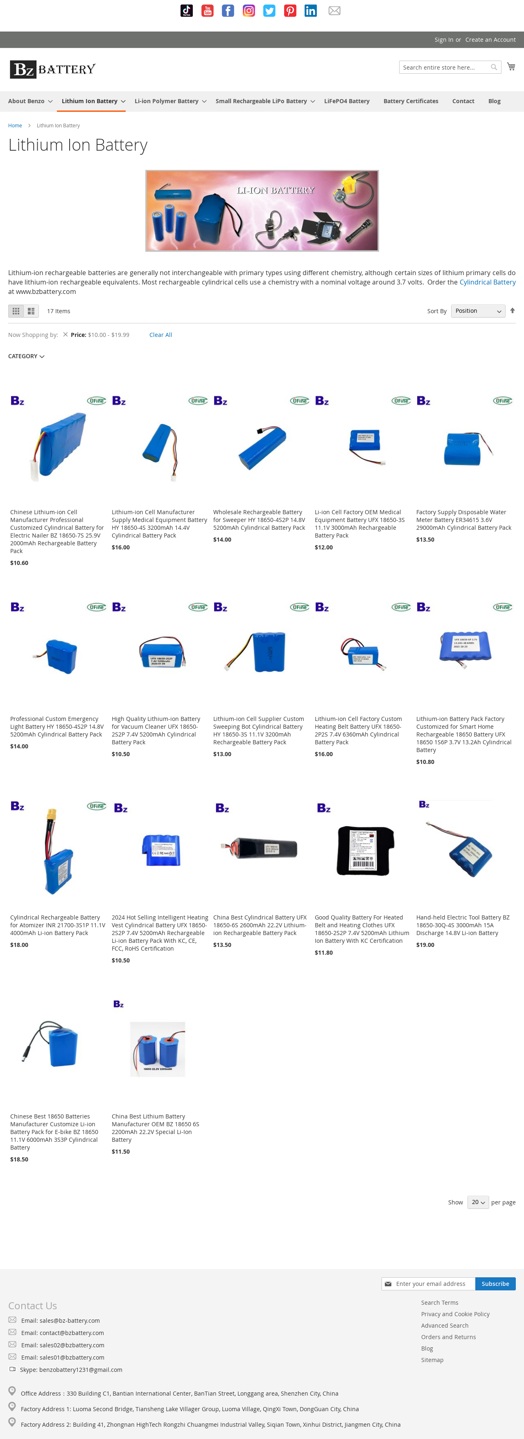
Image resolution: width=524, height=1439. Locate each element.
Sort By (437, 310)
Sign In (444, 39)
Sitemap (432, 1360)
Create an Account (490, 39)
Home (15, 125)
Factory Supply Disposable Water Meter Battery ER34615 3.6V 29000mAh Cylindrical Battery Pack (463, 519)
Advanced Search (445, 1325)
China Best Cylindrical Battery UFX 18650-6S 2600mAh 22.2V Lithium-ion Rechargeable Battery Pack (260, 925)
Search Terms (439, 1302)
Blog (427, 1348)
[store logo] (52, 69)
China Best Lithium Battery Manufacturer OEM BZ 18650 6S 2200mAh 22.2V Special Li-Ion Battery (155, 1127)
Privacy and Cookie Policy (455, 1314)
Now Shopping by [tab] (32, 335)
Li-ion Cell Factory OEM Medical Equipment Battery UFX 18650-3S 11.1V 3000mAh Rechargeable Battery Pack (360, 523)
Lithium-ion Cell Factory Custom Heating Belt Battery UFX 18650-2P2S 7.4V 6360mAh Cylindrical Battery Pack (358, 730)
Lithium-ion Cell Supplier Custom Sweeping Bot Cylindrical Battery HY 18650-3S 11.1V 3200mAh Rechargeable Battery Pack (258, 730)
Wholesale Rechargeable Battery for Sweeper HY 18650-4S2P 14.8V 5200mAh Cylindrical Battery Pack (259, 519)
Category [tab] (22, 356)
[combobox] (450, 67)
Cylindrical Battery (488, 282)
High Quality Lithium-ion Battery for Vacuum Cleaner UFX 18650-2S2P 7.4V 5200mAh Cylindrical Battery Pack (156, 730)
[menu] (262, 101)
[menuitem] (28, 101)
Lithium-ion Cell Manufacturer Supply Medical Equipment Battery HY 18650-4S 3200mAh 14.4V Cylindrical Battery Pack (159, 523)
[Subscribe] (495, 1283)
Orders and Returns (448, 1337)
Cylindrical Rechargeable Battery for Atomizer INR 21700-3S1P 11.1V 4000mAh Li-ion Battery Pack (57, 925)
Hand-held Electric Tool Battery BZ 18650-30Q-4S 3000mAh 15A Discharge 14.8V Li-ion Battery (463, 925)
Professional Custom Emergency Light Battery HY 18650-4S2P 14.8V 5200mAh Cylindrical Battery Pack (57, 726)
